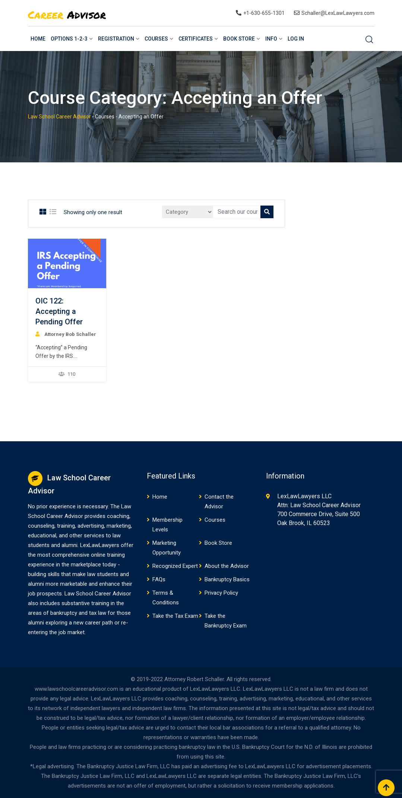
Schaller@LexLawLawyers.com (337, 13)
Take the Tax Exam (175, 616)
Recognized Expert (175, 566)
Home (38, 39)
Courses (156, 39)
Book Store (239, 39)
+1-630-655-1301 (264, 13)
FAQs (158, 579)
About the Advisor (227, 566)
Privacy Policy (221, 592)
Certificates (195, 39)
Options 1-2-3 (69, 39)
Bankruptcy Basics (227, 579)
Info (271, 39)
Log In (296, 39)
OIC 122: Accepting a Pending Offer (59, 311)
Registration (116, 39)
